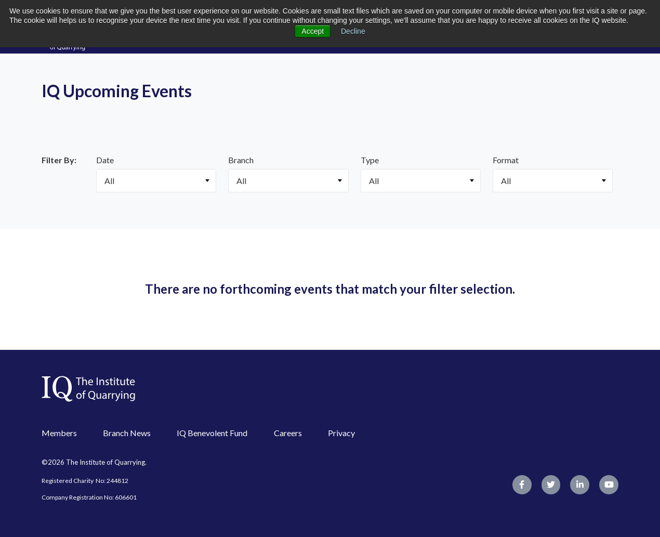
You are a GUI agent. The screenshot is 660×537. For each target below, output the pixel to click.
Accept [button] (312, 31)
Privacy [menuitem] (341, 433)
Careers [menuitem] (288, 433)
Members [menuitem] (59, 433)
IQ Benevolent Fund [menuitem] (212, 433)
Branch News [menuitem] (127, 433)
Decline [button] (353, 31)
